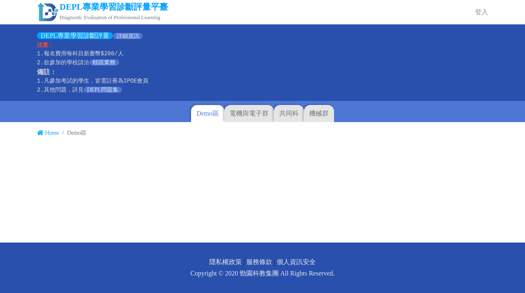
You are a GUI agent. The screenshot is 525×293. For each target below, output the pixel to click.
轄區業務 (104, 62)
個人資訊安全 (296, 261)
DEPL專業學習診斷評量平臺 (114, 7)
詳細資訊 (128, 36)
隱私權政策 (225, 261)
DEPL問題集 (102, 90)
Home (48, 133)
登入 (481, 12)
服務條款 (259, 261)
